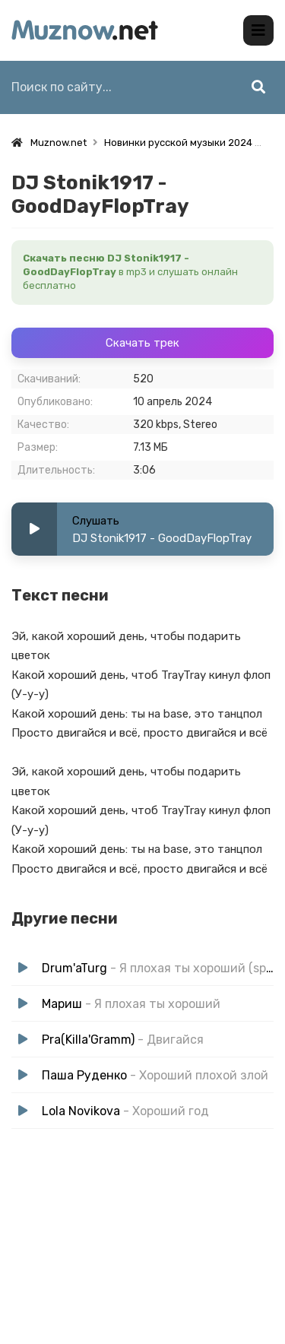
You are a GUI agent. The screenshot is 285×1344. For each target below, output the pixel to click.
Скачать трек (142, 343)
